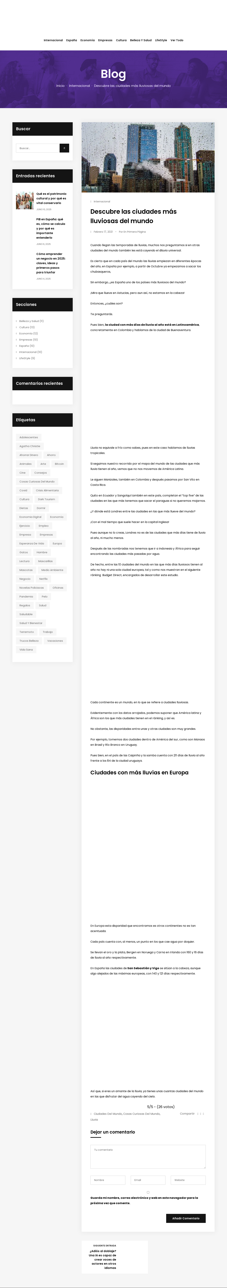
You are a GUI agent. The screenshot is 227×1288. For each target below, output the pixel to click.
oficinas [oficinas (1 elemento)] (58, 588)
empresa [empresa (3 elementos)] (25, 534)
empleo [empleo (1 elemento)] (44, 526)
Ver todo (177, 40)
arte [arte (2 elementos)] (43, 464)
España (71, 40)
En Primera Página (135, 232)
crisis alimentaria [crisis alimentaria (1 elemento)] (47, 490)
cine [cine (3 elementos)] (23, 473)
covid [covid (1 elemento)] (23, 490)
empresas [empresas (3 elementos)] (46, 534)
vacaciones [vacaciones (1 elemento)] (55, 641)
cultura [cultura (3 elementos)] (24, 499)
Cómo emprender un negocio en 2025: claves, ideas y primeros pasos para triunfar (50, 263)
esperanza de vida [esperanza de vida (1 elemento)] (32, 543)
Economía (88, 40)
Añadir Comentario (186, 1218)
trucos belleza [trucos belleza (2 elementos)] (29, 641)
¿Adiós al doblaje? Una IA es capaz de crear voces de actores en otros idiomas (102, 1259)
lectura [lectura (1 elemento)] (24, 561)
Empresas (105, 40)
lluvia (94, 1120)
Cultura (121, 40)
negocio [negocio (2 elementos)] (25, 579)
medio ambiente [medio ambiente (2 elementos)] (52, 570)
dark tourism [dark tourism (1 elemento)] (46, 499)
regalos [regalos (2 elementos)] (25, 605)
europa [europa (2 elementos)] (57, 543)
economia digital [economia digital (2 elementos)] (30, 517)
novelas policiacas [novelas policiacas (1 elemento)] (32, 588)
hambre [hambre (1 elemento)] (42, 552)
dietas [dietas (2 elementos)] (24, 508)
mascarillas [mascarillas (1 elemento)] (45, 561)
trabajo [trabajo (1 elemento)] (48, 632)
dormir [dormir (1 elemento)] (41, 508)
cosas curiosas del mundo (141, 1114)
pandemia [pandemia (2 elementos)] (26, 596)
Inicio (60, 86)
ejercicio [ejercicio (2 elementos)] (25, 526)
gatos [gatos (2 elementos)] (24, 552)
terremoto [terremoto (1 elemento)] (27, 632)
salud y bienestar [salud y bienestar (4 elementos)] (31, 623)
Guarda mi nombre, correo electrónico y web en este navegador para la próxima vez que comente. (144, 1200)
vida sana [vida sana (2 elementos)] (26, 649)
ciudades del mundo (108, 1114)
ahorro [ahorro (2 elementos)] (51, 455)
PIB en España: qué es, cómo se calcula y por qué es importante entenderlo (50, 228)
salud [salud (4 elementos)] (42, 605)
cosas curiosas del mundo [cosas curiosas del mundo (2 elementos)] (37, 481)
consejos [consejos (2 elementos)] (40, 473)
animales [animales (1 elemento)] (26, 464)
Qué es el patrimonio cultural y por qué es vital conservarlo (51, 198)
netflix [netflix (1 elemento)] (43, 579)
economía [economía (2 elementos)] (56, 517)
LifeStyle (161, 40)
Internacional (53, 40)
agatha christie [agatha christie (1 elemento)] (30, 446)
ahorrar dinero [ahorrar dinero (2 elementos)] (29, 455)
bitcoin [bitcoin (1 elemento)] (59, 464)
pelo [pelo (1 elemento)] (45, 596)
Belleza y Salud (141, 40)
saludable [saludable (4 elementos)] (26, 614)
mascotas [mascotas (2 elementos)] (26, 570)
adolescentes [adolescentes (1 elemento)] (29, 437)
